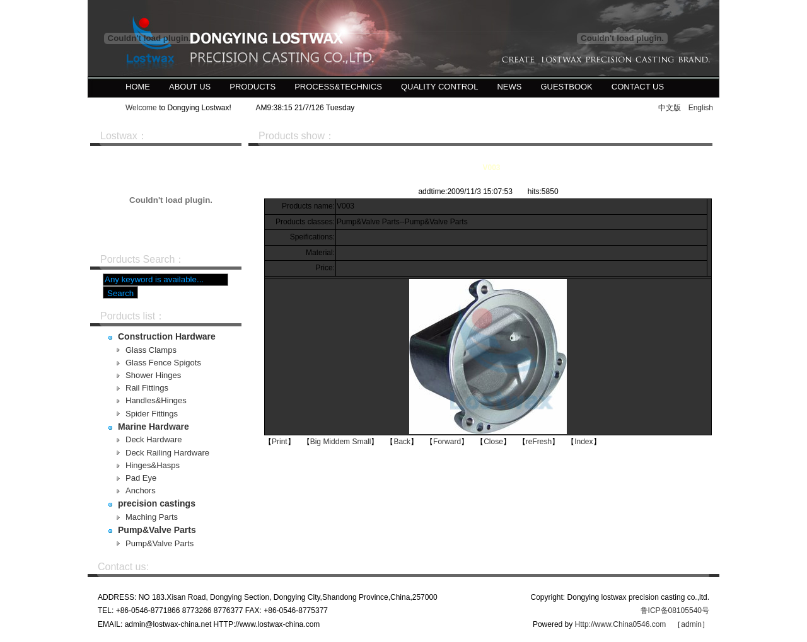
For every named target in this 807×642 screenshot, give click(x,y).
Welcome (141, 107)
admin (691, 624)
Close (493, 441)
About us (190, 86)
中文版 (669, 107)
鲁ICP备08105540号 (675, 610)
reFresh (539, 441)
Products (252, 86)
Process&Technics (338, 86)
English (700, 107)
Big (315, 441)
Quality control (440, 86)
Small (361, 441)
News (509, 86)
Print (279, 441)
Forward (447, 441)
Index (583, 441)
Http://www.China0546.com (620, 624)
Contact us (638, 86)
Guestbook (566, 86)
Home (137, 86)
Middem (336, 441)
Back (401, 441)
